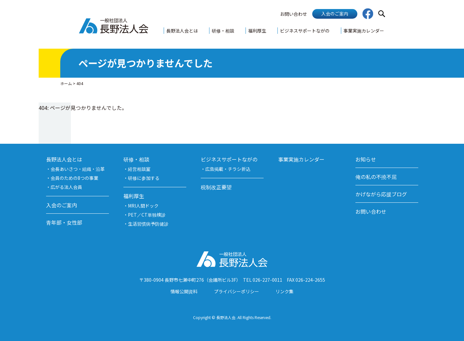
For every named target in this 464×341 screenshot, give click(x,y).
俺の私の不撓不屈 (376, 176)
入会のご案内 (334, 13)
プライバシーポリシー (236, 291)
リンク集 (285, 291)
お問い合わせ (293, 14)
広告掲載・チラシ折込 (227, 169)
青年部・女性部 (64, 222)
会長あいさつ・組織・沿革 (78, 169)
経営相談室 (139, 169)
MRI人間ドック (143, 205)
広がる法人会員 (66, 187)
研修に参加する (144, 178)
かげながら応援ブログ (381, 194)
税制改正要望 (216, 187)
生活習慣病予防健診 (148, 223)
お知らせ (365, 159)
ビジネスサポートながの (305, 30)
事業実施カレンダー (363, 30)
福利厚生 (257, 30)
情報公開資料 (184, 291)
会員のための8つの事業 (74, 178)
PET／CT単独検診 (147, 214)
